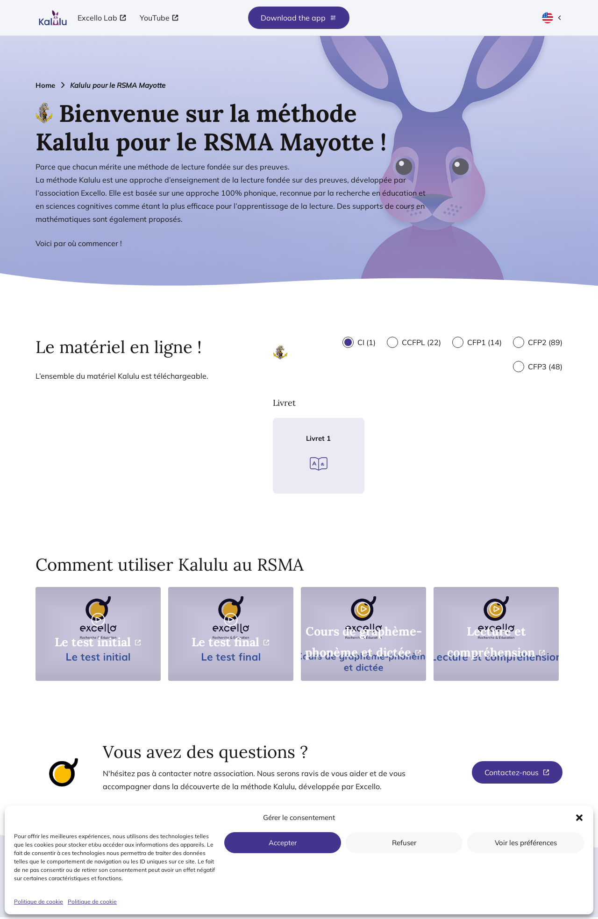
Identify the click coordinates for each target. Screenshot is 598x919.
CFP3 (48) (545, 366)
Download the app (299, 17)
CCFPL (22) (421, 342)
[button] (579, 817)
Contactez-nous (511, 774)
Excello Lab (97, 17)
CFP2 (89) (545, 342)
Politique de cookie (38, 901)
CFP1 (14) (484, 342)
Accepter (283, 842)
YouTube (155, 17)
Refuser (404, 842)
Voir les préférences (526, 842)
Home (45, 85)
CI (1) (366, 342)
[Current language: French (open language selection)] (552, 17)
